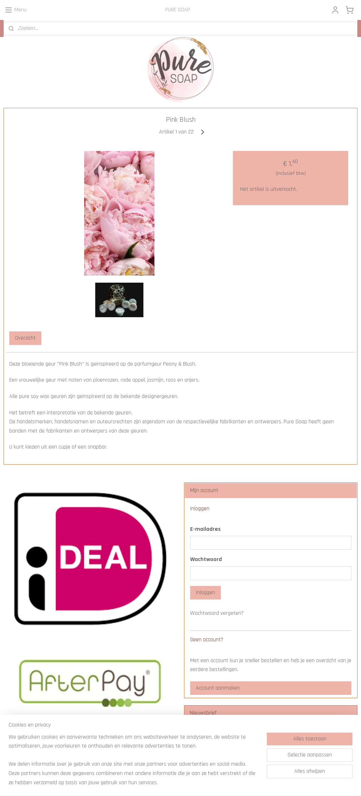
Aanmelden (208, 752)
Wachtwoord (206, 559)
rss (171, 782)
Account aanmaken (218, 688)
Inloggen (205, 592)
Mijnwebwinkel (241, 782)
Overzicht (25, 338)
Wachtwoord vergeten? (217, 613)
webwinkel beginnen (193, 782)
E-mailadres (205, 529)
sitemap (160, 782)
